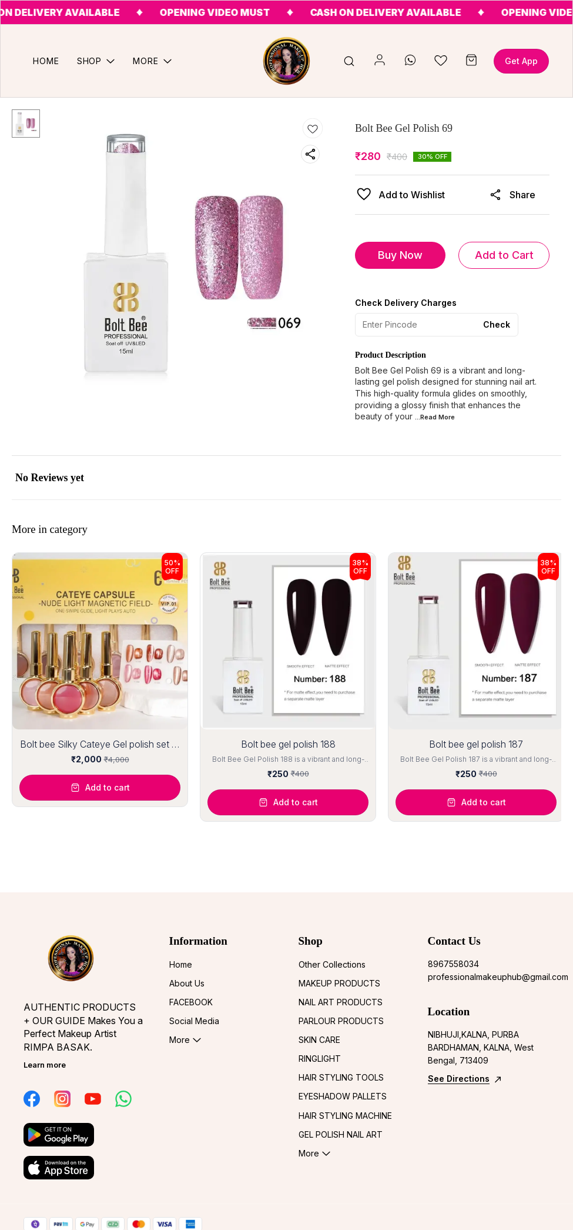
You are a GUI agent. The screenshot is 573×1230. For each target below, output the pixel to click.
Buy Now (400, 255)
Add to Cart (504, 255)
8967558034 (453, 964)
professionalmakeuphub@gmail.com (489, 977)
